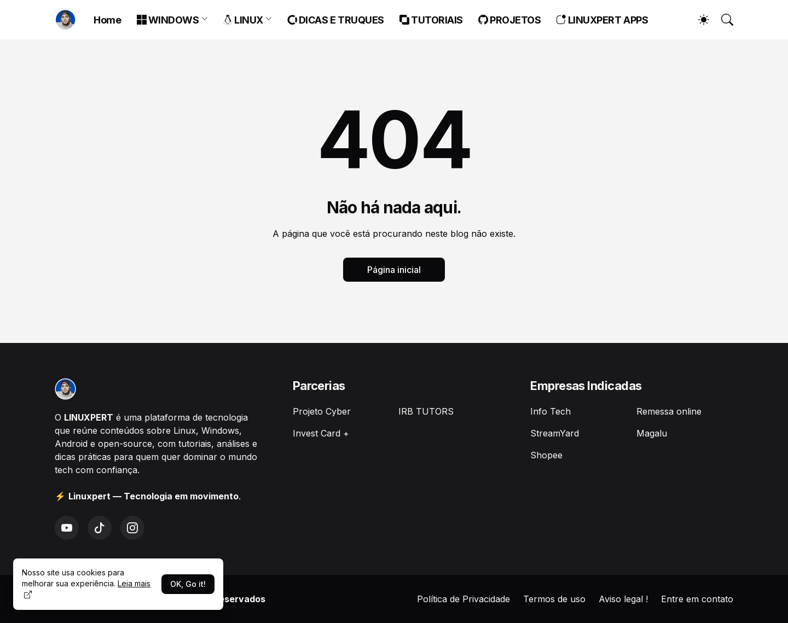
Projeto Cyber (322, 411)
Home (107, 20)
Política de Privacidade (463, 598)
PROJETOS (509, 20)
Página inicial (394, 269)
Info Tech (550, 411)
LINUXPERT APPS (602, 20)
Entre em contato (697, 598)
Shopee (546, 455)
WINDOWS (168, 20)
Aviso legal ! (623, 598)
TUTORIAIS (431, 20)
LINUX (243, 20)
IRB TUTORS (426, 411)
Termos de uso (554, 598)
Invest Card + (321, 433)
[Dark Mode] (698, 20)
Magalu (651, 433)
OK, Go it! (188, 584)
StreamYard (554, 433)
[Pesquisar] (722, 20)
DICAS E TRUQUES (335, 20)
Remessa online (669, 411)
